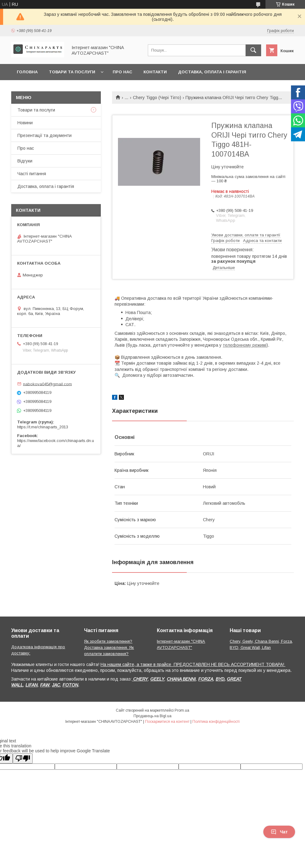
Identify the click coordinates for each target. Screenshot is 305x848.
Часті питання (31, 173)
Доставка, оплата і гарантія (212, 72)
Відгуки (24, 160)
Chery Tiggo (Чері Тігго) (157, 97)
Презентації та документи (44, 135)
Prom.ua (182, 710)
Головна (27, 72)
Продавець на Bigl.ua (152, 716)
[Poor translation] (23, 758)
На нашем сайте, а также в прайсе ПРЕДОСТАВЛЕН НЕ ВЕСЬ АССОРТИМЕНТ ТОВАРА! (193, 664)
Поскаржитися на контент (167, 721)
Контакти (155, 72)
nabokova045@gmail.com (47, 383)
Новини (25, 122)
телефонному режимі (244, 345)
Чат (279, 832)
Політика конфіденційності (216, 721)
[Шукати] (253, 50)
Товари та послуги (72, 72)
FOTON (70, 684)
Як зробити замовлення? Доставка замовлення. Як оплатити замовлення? (109, 647)
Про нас (122, 72)
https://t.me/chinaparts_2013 (42, 427)
